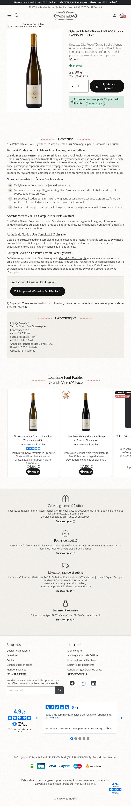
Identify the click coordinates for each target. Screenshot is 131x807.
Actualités (12, 656)
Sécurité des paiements (80, 665)
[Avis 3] (79, 739)
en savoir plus (95, 103)
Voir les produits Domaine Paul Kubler (37, 291)
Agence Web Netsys (65, 799)
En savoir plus (65, 522)
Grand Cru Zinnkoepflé (72, 258)
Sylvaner (116, 239)
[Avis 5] (88, 739)
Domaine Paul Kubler (41, 282)
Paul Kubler (76, 155)
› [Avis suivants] (121, 718)
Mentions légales (16, 670)
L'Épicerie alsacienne (41, 7)
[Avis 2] (75, 739)
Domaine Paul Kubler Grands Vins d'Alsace (32, 25)
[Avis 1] (71, 739)
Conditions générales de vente (85, 670)
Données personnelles (20, 665)
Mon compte (74, 651)
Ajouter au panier (105, 86)
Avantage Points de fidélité (82, 656)
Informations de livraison (82, 661)
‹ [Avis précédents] (37, 718)
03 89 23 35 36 (73, 7)
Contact (96, 7)
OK (59, 691)
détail (74, 59)
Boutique (16, 26)
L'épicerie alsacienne (19, 651)
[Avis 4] (84, 739)
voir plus (54, 718)
